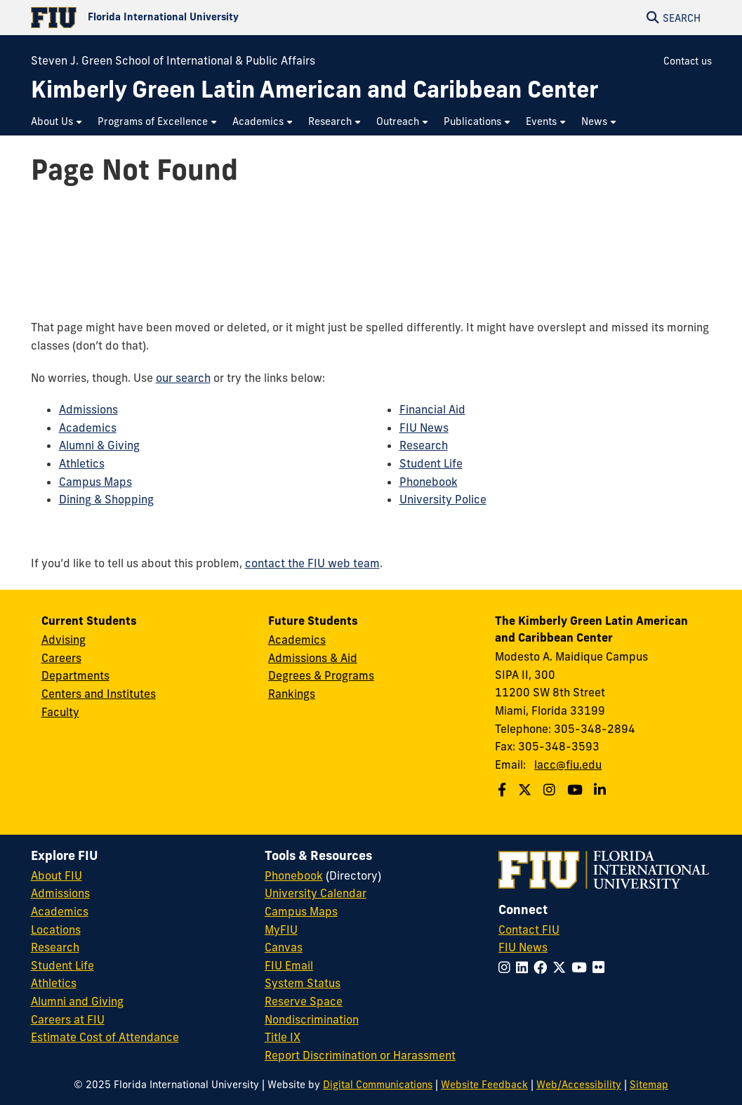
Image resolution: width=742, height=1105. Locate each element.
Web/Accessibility (578, 1084)
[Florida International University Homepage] (201, 17)
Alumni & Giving (99, 445)
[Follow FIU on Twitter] (561, 967)
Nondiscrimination (312, 1019)
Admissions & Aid (312, 658)
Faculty (60, 712)
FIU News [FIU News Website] (523, 947)
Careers (61, 658)
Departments (75, 675)
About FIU (56, 875)
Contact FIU (528, 929)
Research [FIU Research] (55, 947)
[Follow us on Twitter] (526, 790)
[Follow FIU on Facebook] (543, 967)
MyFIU (281, 929)
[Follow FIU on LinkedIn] (525, 967)
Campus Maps (95, 482)
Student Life (431, 463)
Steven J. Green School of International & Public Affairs (173, 60)
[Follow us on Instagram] (551, 790)
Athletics (82, 463)
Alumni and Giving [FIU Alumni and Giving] (77, 1001)
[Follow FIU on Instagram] (507, 967)
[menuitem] (57, 121)
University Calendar (315, 893)
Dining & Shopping (106, 499)
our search (183, 378)
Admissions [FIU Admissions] (60, 893)
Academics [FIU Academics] (59, 911)
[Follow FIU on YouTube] (581, 967)
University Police (442, 499)
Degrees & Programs (321, 675)
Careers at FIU (68, 1019)
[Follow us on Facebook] (503, 790)
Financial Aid (432, 409)
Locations (56, 929)
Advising (63, 640)
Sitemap (649, 1084)
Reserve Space (304, 1001)
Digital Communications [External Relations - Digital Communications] (377, 1084)
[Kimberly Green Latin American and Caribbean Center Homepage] (314, 89)
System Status (302, 983)
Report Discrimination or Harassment (360, 1055)
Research (423, 445)
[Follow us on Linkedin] (601, 790)
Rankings (291, 694)
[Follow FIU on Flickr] (601, 967)
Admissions (88, 409)
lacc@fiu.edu (568, 764)
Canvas (284, 947)
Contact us (687, 61)
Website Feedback (484, 1084)
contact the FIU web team (312, 563)
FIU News (424, 428)
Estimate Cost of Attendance (105, 1037)
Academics (88, 428)
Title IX (282, 1037)
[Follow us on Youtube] (576, 790)
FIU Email (289, 965)
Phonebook (428, 482)
